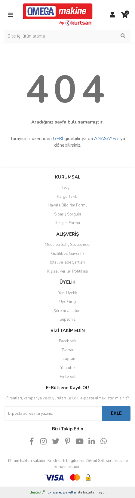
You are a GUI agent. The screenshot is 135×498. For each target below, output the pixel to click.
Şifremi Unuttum (67, 310)
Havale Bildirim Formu (67, 205)
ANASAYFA (106, 139)
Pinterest (67, 376)
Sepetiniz (67, 319)
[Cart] (124, 15)
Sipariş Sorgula (67, 214)
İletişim (67, 187)
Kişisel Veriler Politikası (67, 271)
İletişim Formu (67, 223)
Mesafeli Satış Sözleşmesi (67, 244)
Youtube (67, 368)
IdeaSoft (37, 492)
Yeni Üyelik (67, 293)
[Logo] (58, 14)
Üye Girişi (67, 301)
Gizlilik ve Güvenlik (67, 253)
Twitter (68, 350)
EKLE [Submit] (116, 413)
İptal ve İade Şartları (67, 262)
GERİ (58, 139)
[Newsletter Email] (53, 413)
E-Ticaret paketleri (62, 492)
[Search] (67, 36)
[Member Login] (112, 15)
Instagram (67, 359)
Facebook (67, 341)
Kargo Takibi (67, 196)
